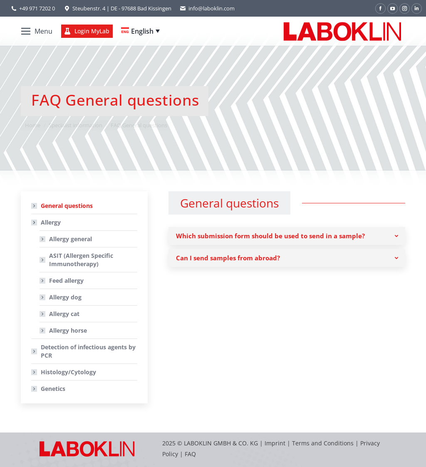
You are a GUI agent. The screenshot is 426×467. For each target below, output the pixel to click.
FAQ (190, 454)
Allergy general (70, 239)
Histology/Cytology (68, 372)
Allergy (46, 222)
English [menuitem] (142, 31)
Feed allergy (66, 280)
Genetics (53, 389)
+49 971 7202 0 (37, 8)
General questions (67, 206)
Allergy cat (64, 314)
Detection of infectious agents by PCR (88, 351)
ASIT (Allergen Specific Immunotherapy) (81, 260)
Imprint (275, 443)
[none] (140, 31)
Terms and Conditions (323, 443)
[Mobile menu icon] (37, 31)
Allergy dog (65, 297)
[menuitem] (140, 31)
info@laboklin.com (207, 8)
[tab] (286, 236)
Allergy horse (68, 330)
